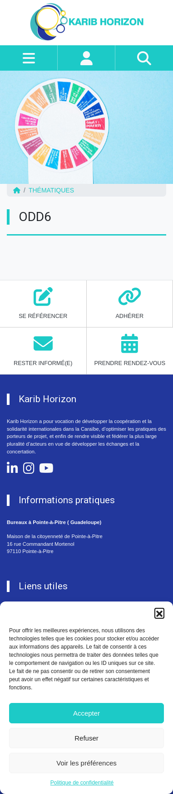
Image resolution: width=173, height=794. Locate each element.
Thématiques (51, 190)
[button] (159, 612)
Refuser (86, 738)
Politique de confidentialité (82, 783)
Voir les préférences (86, 763)
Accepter (86, 713)
